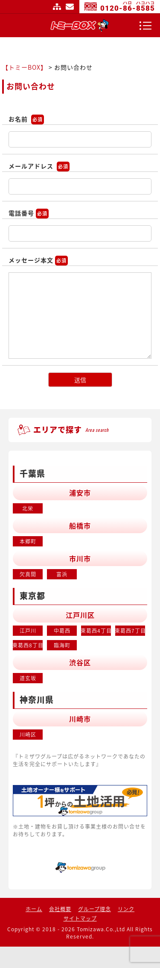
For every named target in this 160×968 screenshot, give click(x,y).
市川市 (80, 558)
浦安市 (80, 492)
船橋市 (80, 525)
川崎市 (80, 719)
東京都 (32, 596)
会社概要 (60, 909)
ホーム (34, 909)
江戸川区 (80, 615)
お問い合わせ (70, 6)
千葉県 (32, 473)
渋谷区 (80, 662)
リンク (126, 909)
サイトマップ (57, 6)
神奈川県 (37, 699)
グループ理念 (94, 909)
